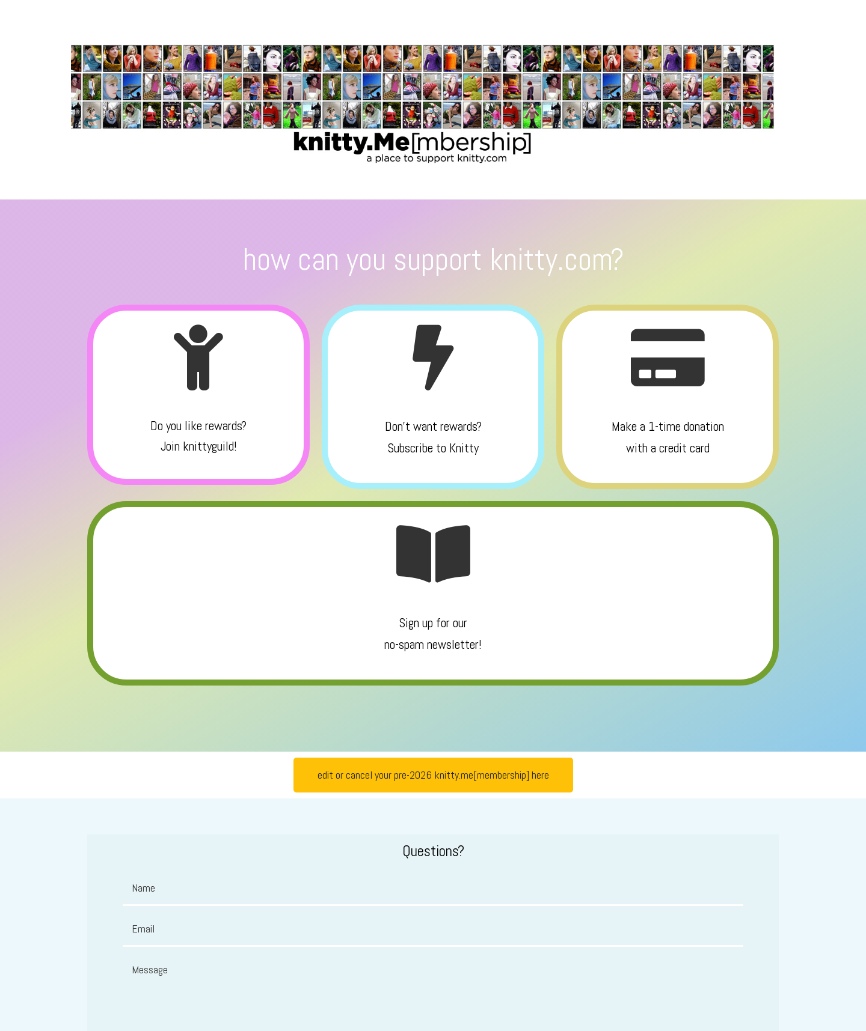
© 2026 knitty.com (433, 1003)
